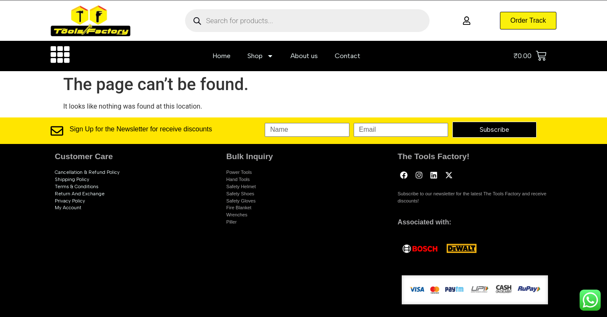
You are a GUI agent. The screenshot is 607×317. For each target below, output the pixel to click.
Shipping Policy (72, 179)
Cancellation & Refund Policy (87, 172)
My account (68, 207)
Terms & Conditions (76, 186)
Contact (347, 56)
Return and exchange (80, 194)
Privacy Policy (70, 201)
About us (304, 56)
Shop (260, 56)
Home (221, 56)
